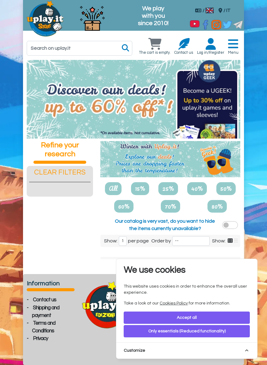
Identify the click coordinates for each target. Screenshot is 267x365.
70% (170, 206)
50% (226, 188)
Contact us (44, 300)
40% (197, 188)
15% (140, 188)
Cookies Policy (174, 303)
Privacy (40, 338)
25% (168, 188)
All (113, 188)
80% (217, 206)
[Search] (79, 48)
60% (124, 206)
